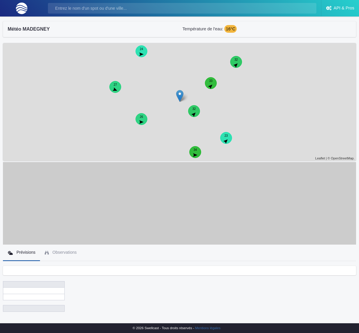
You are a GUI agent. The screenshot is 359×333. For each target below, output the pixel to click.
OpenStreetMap (342, 158)
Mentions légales (208, 328)
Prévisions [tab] (21, 252)
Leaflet (320, 158)
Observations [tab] (60, 252)
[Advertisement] (179, 203)
